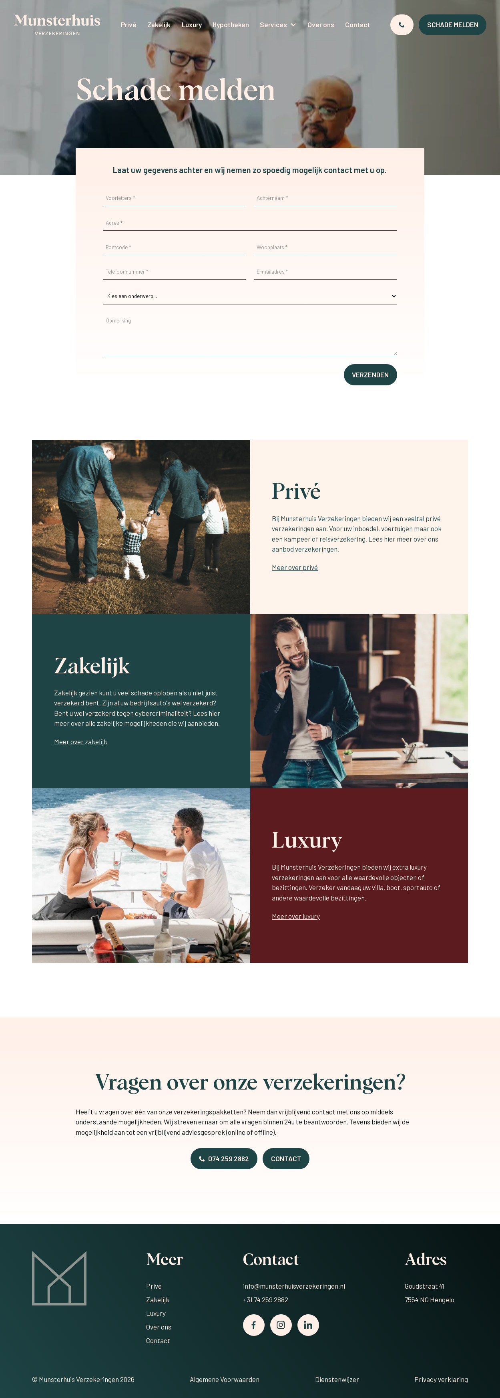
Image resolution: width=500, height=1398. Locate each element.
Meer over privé (295, 567)
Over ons (320, 24)
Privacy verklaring (441, 1379)
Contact (357, 24)
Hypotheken (231, 24)
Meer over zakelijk (80, 741)
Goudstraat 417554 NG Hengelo (429, 1292)
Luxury (192, 24)
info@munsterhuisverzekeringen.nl (294, 1286)
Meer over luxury (296, 916)
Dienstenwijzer (337, 1379)
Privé (129, 24)
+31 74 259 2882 (265, 1299)
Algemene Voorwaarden (224, 1379)
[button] (278, 25)
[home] (57, 25)
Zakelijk (159, 24)
